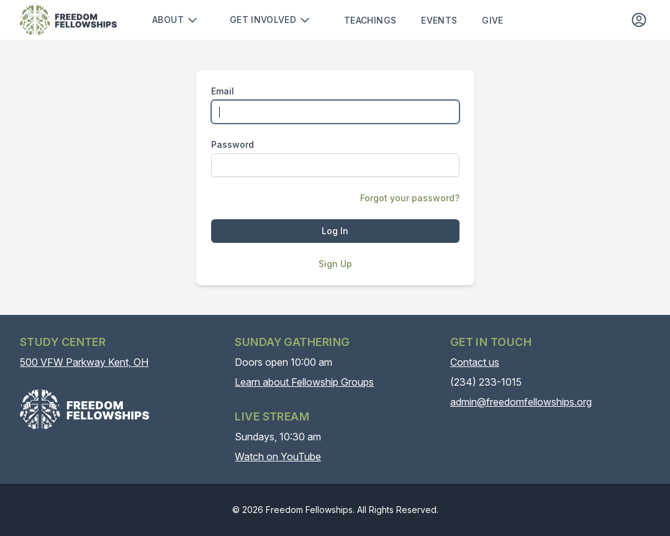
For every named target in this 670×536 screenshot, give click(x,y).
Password (232, 144)
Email (222, 91)
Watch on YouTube (278, 456)
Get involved (270, 20)
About (175, 20)
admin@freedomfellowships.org (521, 402)
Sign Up (335, 263)
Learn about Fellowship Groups (304, 382)
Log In (335, 230)
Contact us (474, 362)
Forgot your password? (409, 198)
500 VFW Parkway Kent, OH (84, 362)
